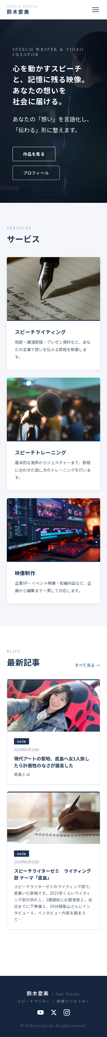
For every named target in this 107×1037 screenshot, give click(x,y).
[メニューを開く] (95, 9)
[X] (54, 1012)
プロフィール (36, 173)
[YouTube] (40, 1012)
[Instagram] (67, 1012)
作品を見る (34, 154)
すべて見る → (87, 665)
